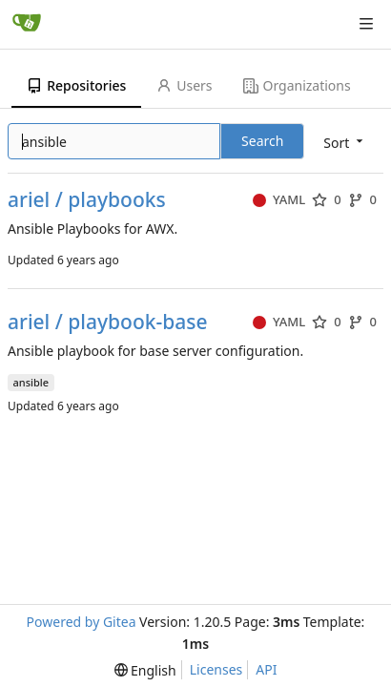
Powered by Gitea (81, 622)
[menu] (145, 670)
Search (262, 141)
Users (184, 85)
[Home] (26, 24)
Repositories (76, 85)
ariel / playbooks (87, 200)
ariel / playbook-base (108, 322)
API (266, 669)
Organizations (297, 85)
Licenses (216, 669)
